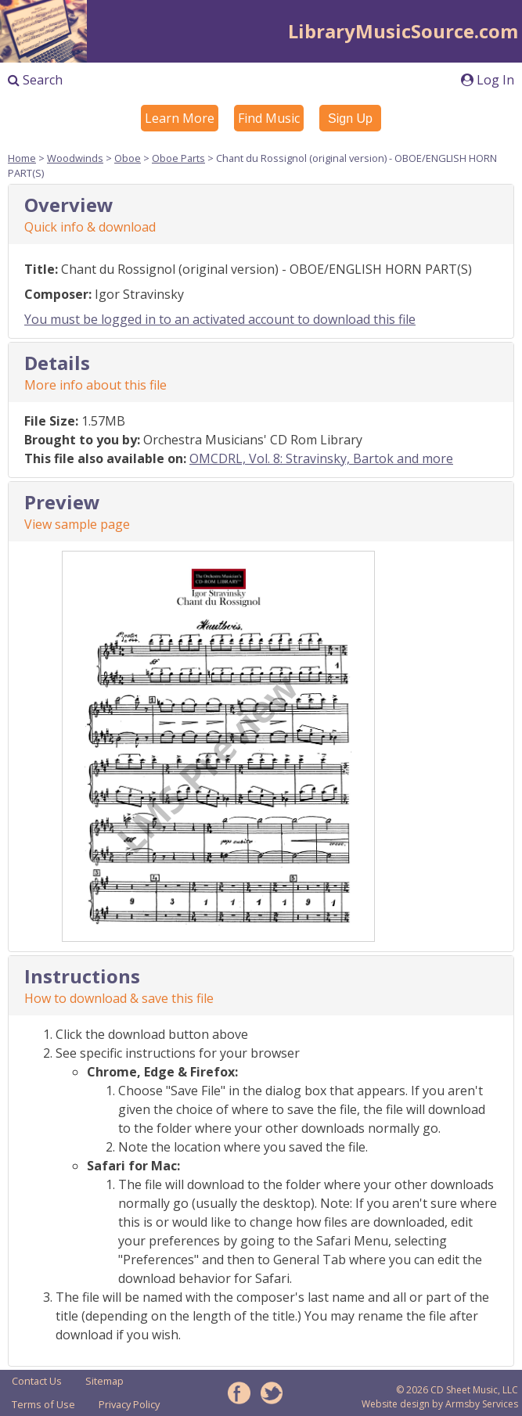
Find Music (269, 118)
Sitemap (104, 1381)
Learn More (179, 118)
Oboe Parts (178, 158)
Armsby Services (481, 1404)
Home (22, 158)
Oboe (127, 158)
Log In (487, 79)
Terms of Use (43, 1404)
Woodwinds (75, 158)
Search (35, 79)
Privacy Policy (129, 1404)
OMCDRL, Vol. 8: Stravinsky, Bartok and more (321, 458)
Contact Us (37, 1381)
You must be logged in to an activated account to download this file (220, 319)
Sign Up (350, 118)
